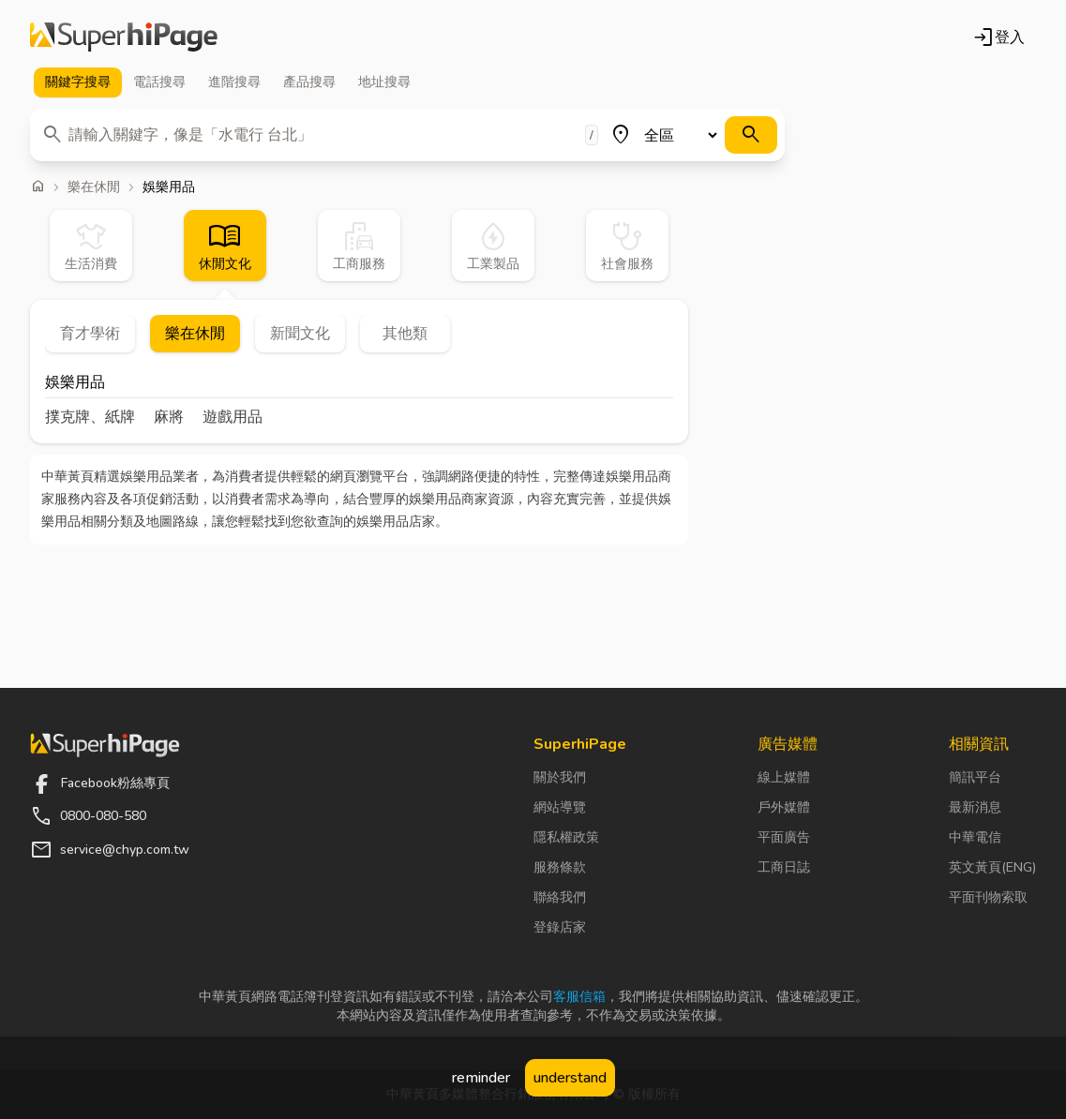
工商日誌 (784, 867)
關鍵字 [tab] (78, 82)
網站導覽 (559, 807)
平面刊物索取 (988, 897)
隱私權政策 (566, 837)
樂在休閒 (94, 187)
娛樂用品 (75, 384)
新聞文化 (300, 333)
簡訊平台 (975, 777)
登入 (998, 37)
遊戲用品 (233, 417)
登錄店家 (559, 927)
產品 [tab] (309, 82)
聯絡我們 (559, 897)
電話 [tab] (159, 82)
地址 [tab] (384, 82)
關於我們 (559, 777)
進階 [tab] (234, 82)
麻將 (169, 417)
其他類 (405, 333)
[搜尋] (751, 135)
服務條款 (559, 867)
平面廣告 (784, 837)
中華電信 (975, 837)
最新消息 (975, 807)
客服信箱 (579, 997)
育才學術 (90, 333)
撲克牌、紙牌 (90, 417)
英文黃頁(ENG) (992, 867)
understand (570, 1077)
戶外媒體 (784, 807)
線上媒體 (784, 777)
